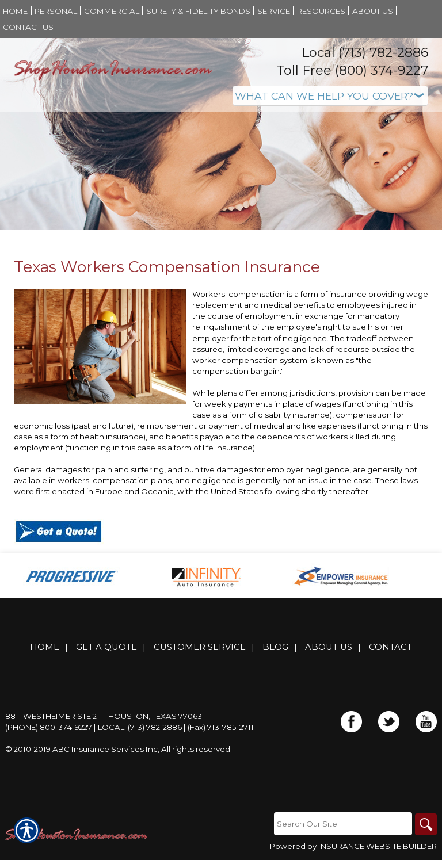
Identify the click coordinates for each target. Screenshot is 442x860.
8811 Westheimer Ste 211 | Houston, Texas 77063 (103, 716)
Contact (390, 647)
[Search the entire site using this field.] (342, 823)
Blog (275, 647)
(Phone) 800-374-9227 (48, 727)
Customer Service (200, 647)
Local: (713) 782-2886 (140, 727)
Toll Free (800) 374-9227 (352, 70)
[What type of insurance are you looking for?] (330, 96)
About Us (328, 647)
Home (44, 647)
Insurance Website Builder (377, 846)
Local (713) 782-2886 (365, 52)
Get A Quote (106, 647)
